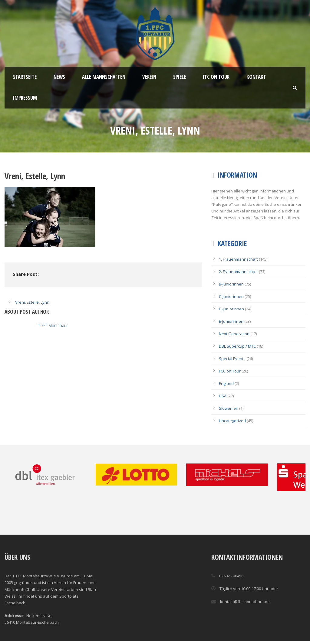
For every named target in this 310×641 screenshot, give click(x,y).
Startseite (25, 76)
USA (222, 396)
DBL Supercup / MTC (237, 346)
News (59, 76)
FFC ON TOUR (216, 76)
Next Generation (234, 333)
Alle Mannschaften (103, 76)
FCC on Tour (230, 371)
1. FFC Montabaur (53, 325)
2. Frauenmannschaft (238, 271)
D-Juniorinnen (231, 309)
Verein (149, 76)
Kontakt (256, 76)
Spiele (179, 76)
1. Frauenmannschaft (238, 259)
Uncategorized (232, 420)
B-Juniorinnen (231, 284)
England (226, 383)
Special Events (232, 358)
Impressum (25, 97)
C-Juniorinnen (231, 296)
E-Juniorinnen (231, 321)
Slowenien (228, 408)
